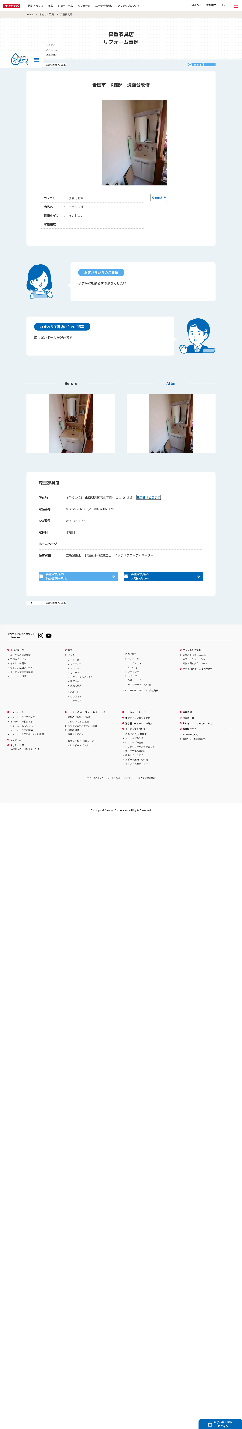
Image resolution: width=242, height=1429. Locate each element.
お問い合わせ (81, 754)
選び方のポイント (19, 672)
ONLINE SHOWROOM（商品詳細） (143, 703)
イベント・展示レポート (137, 777)
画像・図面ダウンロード (195, 676)
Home (29, 14)
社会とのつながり (134, 768)
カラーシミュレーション (195, 672)
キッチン (72, 668)
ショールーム (77, 5)
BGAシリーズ (134, 693)
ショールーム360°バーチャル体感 (27, 747)
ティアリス (133, 672)
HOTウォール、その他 (139, 697)
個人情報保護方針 (146, 791)
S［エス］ (133, 680)
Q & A (79, 734)
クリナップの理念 (134, 751)
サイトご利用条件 (95, 791)
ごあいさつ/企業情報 (136, 747)
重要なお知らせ (76, 747)
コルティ (74, 686)
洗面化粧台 (131, 667)
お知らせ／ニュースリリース (197, 736)
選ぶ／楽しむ (17, 663)
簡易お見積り (195, 668)
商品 (70, 663)
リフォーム (96, 5)
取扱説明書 (73, 743)
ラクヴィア (76, 714)
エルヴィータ (134, 676)
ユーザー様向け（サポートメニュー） (87, 725)
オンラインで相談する (21, 734)
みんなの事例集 (18, 676)
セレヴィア (76, 709)
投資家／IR (188, 731)
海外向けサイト (191, 742)
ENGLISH (195, 5)
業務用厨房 (76, 698)
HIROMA (74, 694)
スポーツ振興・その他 (136, 772)
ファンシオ (133, 684)
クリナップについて (141, 5)
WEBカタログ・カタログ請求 (198, 682)
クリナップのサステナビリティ (141, 759)
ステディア (75, 677)
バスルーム (73, 704)
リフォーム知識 (18, 689)
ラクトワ (132, 689)
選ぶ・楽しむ (47, 5)
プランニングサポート (194, 663)
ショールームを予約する (22, 730)
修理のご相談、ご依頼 (79, 730)
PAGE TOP (121, 810)
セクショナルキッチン (81, 690)
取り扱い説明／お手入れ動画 (82, 739)
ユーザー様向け (116, 5)
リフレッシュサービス (136, 725)
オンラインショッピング (137, 731)
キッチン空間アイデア (21, 680)
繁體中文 (211, 5)
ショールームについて (21, 739)
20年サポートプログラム (80, 758)
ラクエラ (74, 681)
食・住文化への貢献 (135, 764)
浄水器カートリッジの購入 (138, 736)
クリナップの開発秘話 (21, 685)
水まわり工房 (46, 14)
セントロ (74, 673)
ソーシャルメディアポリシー (121, 791)
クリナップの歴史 (134, 755)
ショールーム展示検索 (21, 743)
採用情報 (187, 725)
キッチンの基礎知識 (20, 668)
